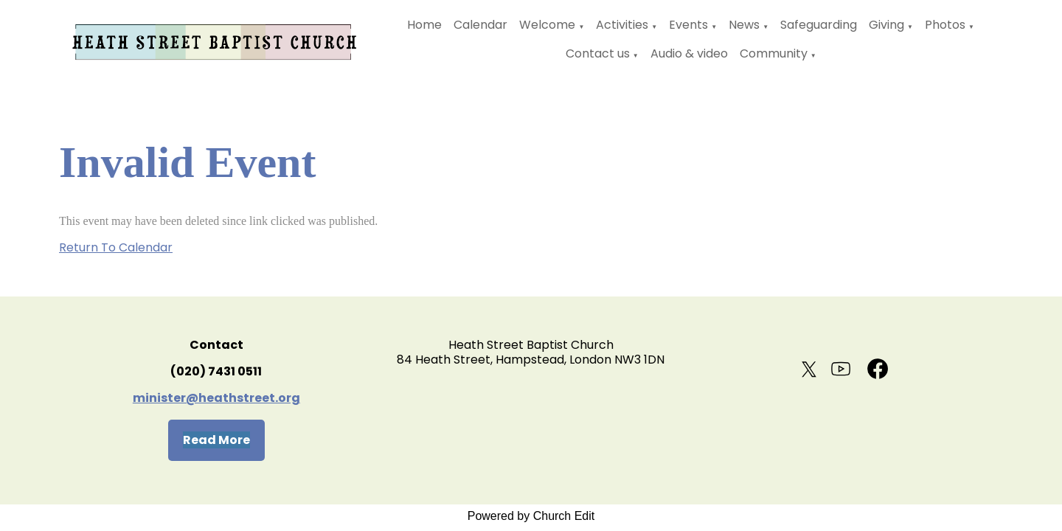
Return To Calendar (116, 247)
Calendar (480, 24)
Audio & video (689, 53)
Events (688, 24)
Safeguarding (818, 24)
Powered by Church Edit (531, 516)
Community (774, 53)
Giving (886, 24)
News (744, 24)
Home (424, 24)
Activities (622, 24)
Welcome (547, 24)
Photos (945, 24)
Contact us (598, 53)
